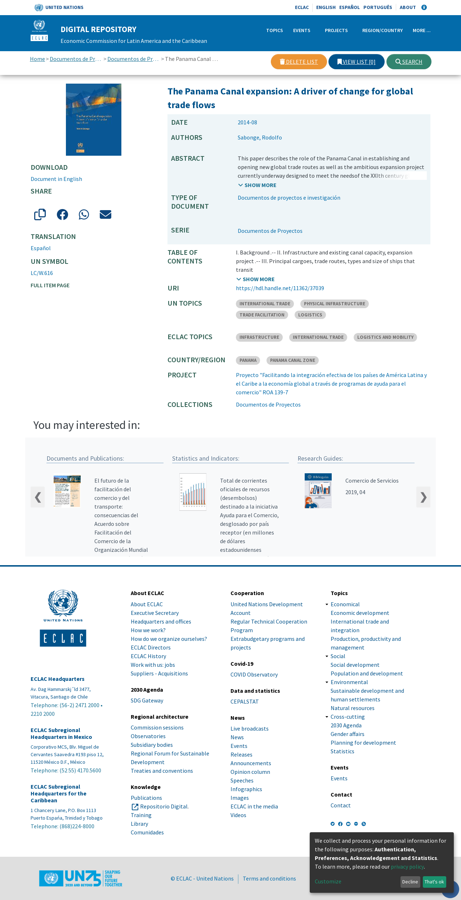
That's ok (434, 881)
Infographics (246, 789)
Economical (345, 604)
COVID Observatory (254, 674)
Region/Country (382, 30)
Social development (355, 664)
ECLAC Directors (151, 647)
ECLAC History (148, 656)
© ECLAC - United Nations (202, 878)
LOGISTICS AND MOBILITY (385, 337)
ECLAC (302, 7)
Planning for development (363, 742)
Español (349, 7)
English (326, 7)
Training (141, 815)
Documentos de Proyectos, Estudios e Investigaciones (76, 58)
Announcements (250, 763)
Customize (328, 881)
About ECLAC (147, 604)
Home (37, 58)
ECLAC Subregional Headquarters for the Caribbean (58, 793)
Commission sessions (157, 727)
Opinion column (250, 771)
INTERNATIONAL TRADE (265, 304)
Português (377, 7)
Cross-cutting (348, 716)
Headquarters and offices (161, 621)
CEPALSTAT (244, 701)
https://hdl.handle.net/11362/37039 (280, 288)
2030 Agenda (346, 725)
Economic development (360, 612)
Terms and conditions (269, 878)
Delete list (299, 61)
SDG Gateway (147, 700)
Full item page (50, 285)
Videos (238, 815)
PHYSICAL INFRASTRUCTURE (334, 304)
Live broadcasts (249, 728)
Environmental (349, 682)
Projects (336, 30)
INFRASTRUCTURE (259, 337)
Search (408, 61)
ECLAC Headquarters (58, 678)
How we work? (148, 630)
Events (301, 30)
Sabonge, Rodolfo (260, 137)
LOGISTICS (310, 315)
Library (139, 823)
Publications (146, 797)
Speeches (242, 780)
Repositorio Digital (164, 806)
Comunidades (147, 832)
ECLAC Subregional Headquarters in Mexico (61, 733)
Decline (410, 881)
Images (239, 797)
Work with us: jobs (153, 664)
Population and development (367, 673)
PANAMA (248, 360)
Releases (241, 754)
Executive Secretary (155, 612)
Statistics (342, 751)
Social (338, 656)
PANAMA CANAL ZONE (292, 360)
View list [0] (356, 61)
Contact (341, 805)
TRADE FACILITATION (262, 315)
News (237, 737)
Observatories (148, 736)
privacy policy (407, 866)
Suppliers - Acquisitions (159, 673)
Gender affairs (347, 733)
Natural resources (353, 707)
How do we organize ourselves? (169, 638)
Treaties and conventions (162, 770)
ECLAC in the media (254, 806)
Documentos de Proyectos (133, 58)
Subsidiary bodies (152, 744)
